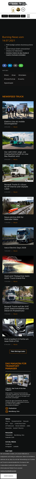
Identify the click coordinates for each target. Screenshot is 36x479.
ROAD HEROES (20, 426)
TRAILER (25, 421)
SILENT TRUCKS (18, 428)
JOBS (28, 426)
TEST (11, 423)
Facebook (8, 444)
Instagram (8, 446)
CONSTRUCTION (20, 423)
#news (6, 75)
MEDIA (7, 419)
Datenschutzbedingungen (8, 471)
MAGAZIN (8, 428)
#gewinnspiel (8, 83)
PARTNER (8, 451)
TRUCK (4, 16)
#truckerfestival (9, 79)
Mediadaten (13, 408)
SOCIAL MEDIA (10, 442)
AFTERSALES (9, 426)
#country (21, 79)
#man (14, 75)
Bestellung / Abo (14, 411)
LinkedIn (15, 446)
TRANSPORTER (14, 16)
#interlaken (22, 75)
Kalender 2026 (9, 437)
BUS (23, 16)
